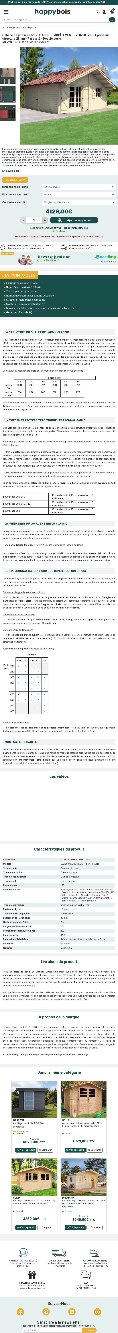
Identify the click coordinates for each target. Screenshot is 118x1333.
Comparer (46, 1150)
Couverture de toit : (14, 202)
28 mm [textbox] (47, 194)
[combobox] (79, 187)
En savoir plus (11, 170)
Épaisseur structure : (15, 194)
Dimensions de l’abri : (15, 186)
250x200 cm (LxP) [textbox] (52, 187)
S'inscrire (89, 1330)
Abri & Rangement (11, 27)
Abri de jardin (29, 27)
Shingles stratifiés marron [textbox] (56, 202)
